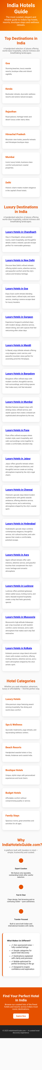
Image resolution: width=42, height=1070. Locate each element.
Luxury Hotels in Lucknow (19, 585)
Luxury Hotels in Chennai (19, 489)
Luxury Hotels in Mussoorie (20, 617)
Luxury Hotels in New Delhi (20, 260)
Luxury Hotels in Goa (17, 288)
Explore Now (21, 1016)
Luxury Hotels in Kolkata (19, 648)
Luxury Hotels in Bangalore (20, 373)
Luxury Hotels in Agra (17, 554)
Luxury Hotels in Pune (17, 430)
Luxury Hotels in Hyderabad (20, 523)
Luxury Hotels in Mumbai (19, 401)
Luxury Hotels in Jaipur (18, 458)
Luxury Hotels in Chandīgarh (21, 231)
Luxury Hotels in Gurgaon (19, 316)
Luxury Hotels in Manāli (18, 345)
